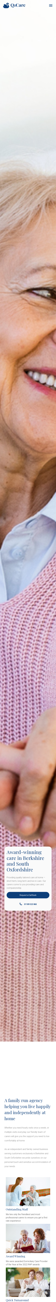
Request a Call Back (28, 895)
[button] (50, 5)
